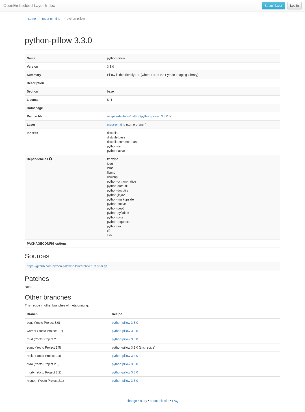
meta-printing (51, 18)
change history (137, 401)
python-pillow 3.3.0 (125, 322)
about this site (159, 401)
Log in (294, 5)
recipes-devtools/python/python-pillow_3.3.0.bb (139, 116)
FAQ (175, 401)
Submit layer (273, 5)
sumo (32, 18)
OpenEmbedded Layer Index (29, 5)
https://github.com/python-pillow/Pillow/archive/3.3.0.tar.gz (67, 266)
